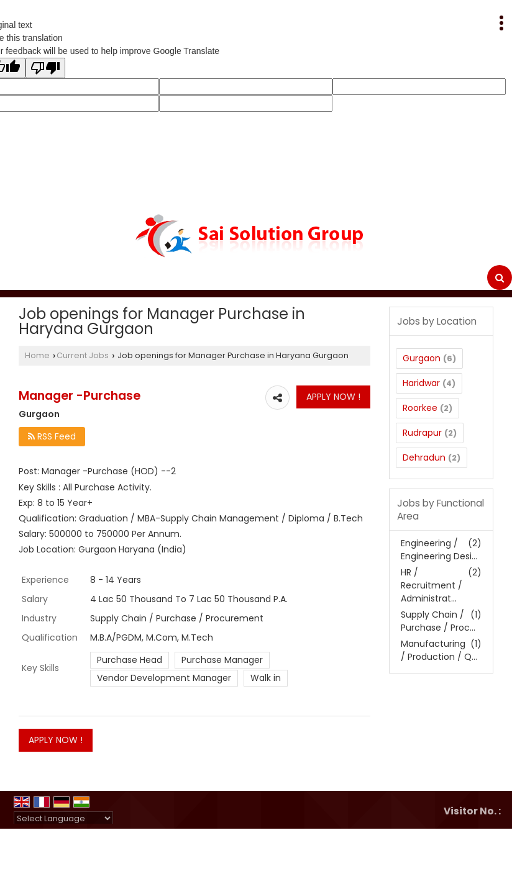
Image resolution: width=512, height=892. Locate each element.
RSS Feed (52, 436)
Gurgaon (422, 358)
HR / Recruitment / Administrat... (431, 585)
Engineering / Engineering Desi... (439, 549)
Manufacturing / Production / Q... (439, 650)
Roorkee (420, 408)
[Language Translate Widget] (63, 818)
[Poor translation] (45, 68)
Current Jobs (83, 355)
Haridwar (421, 383)
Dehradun (424, 457)
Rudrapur (422, 432)
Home (37, 355)
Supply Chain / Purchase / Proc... (438, 621)
